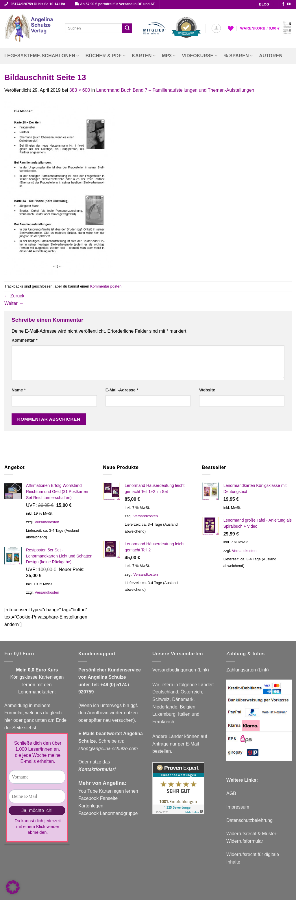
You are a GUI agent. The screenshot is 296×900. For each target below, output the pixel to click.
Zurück (14, 295)
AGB (231, 793)
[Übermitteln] (127, 28)
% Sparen (238, 55)
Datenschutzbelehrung (249, 820)
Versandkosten (47, 522)
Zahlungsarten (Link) (247, 669)
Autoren (270, 55)
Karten (144, 55)
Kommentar (25, 340)
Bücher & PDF (105, 55)
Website (207, 390)
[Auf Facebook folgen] (283, 4)
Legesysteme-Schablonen (41, 55)
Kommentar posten (105, 286)
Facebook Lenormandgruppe (108, 813)
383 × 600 (79, 90)
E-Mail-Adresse (122, 390)
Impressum (237, 807)
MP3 (168, 55)
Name (19, 390)
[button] (216, 28)
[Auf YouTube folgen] (289, 4)
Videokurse (200, 55)
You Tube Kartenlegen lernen (108, 791)
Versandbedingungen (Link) (180, 669)
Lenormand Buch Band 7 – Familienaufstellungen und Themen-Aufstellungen (175, 90)
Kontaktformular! (97, 769)
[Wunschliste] (231, 28)
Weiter (13, 303)
